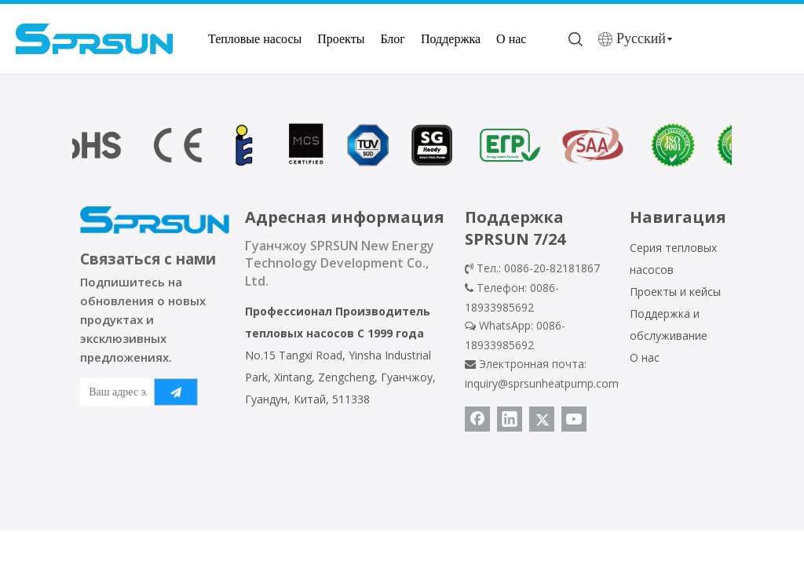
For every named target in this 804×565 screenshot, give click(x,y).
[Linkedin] (509, 419)
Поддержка (451, 39)
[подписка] (176, 392)
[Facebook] (477, 419)
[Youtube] (574, 419)
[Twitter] (541, 419)
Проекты (340, 39)
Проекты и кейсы (675, 291)
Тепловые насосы (255, 39)
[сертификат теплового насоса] (402, 145)
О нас (511, 39)
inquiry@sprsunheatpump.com (542, 383)
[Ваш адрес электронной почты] (114, 392)
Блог (392, 39)
